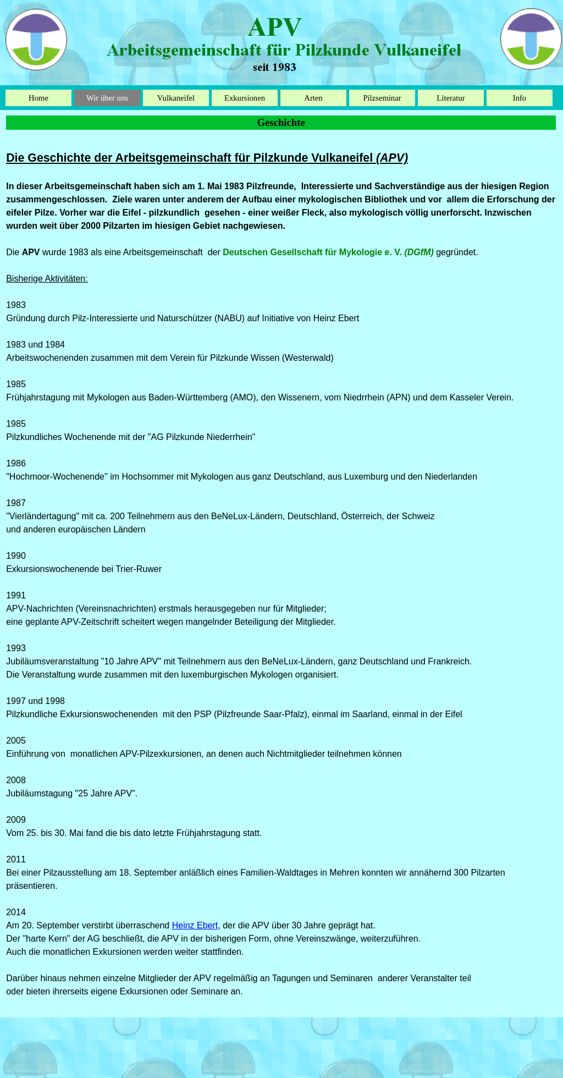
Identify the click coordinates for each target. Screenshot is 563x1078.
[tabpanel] (281, 573)
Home (38, 98)
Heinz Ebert (195, 925)
